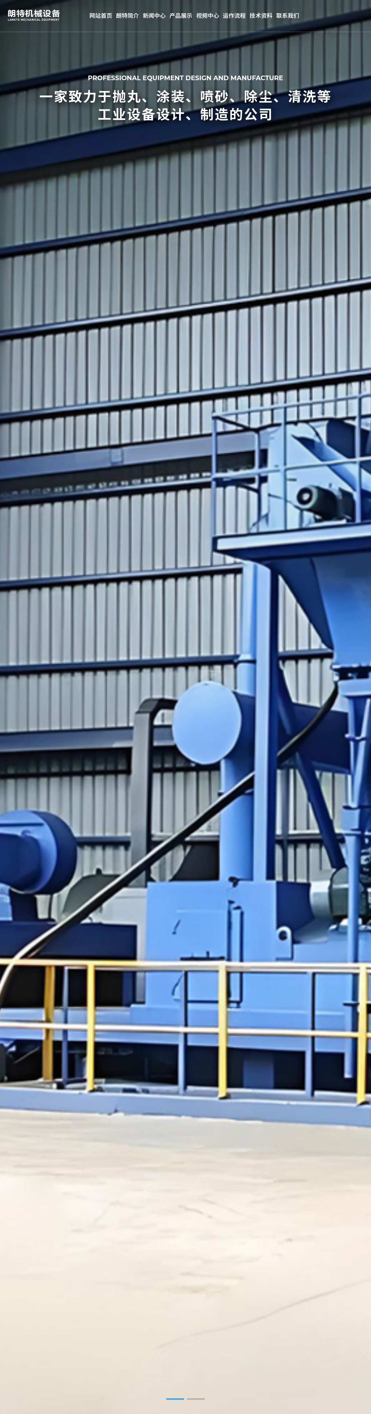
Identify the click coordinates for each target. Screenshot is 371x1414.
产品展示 (180, 15)
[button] (175, 1399)
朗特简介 (127, 15)
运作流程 (234, 15)
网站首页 (100, 15)
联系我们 (287, 15)
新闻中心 (154, 15)
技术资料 (261, 15)
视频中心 (207, 15)
